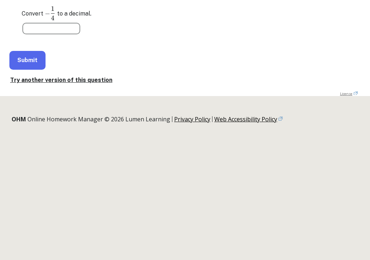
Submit (27, 60)
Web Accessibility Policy (245, 119)
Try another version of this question (61, 80)
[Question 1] (51, 28)
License (346, 93)
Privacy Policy (192, 119)
